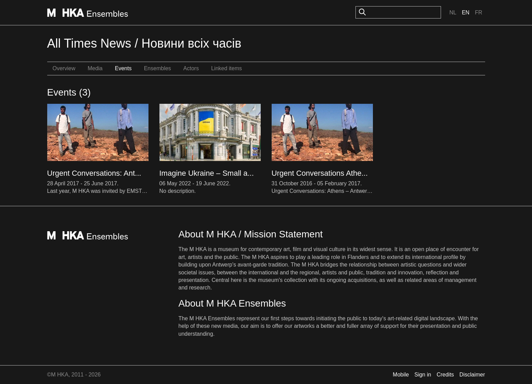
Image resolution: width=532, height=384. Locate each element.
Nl (452, 12)
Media (95, 68)
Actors (191, 68)
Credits (445, 374)
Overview (64, 68)
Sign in (422, 374)
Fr (478, 12)
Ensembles (157, 68)
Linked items (226, 68)
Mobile (401, 374)
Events (123, 68)
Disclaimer (472, 374)
